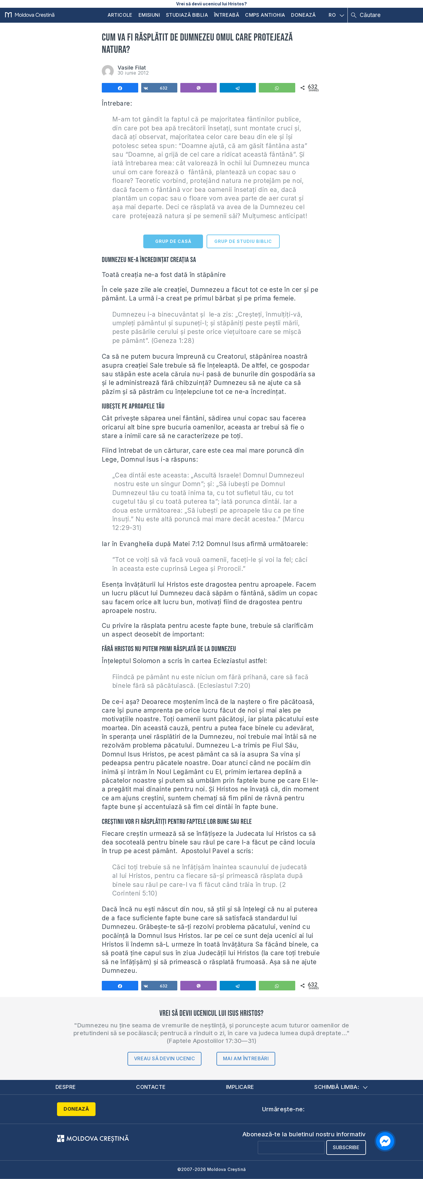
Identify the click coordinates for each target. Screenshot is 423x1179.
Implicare (240, 1087)
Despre (66, 1087)
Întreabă (226, 15)
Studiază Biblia (187, 15)
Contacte (151, 1087)
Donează (303, 15)
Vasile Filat (132, 67)
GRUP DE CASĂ (173, 241)
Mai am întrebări (246, 1058)
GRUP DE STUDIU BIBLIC (243, 241)
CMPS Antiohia (265, 15)
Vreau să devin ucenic (164, 1058)
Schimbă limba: (340, 1087)
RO (336, 15)
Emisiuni (149, 15)
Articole (120, 15)
